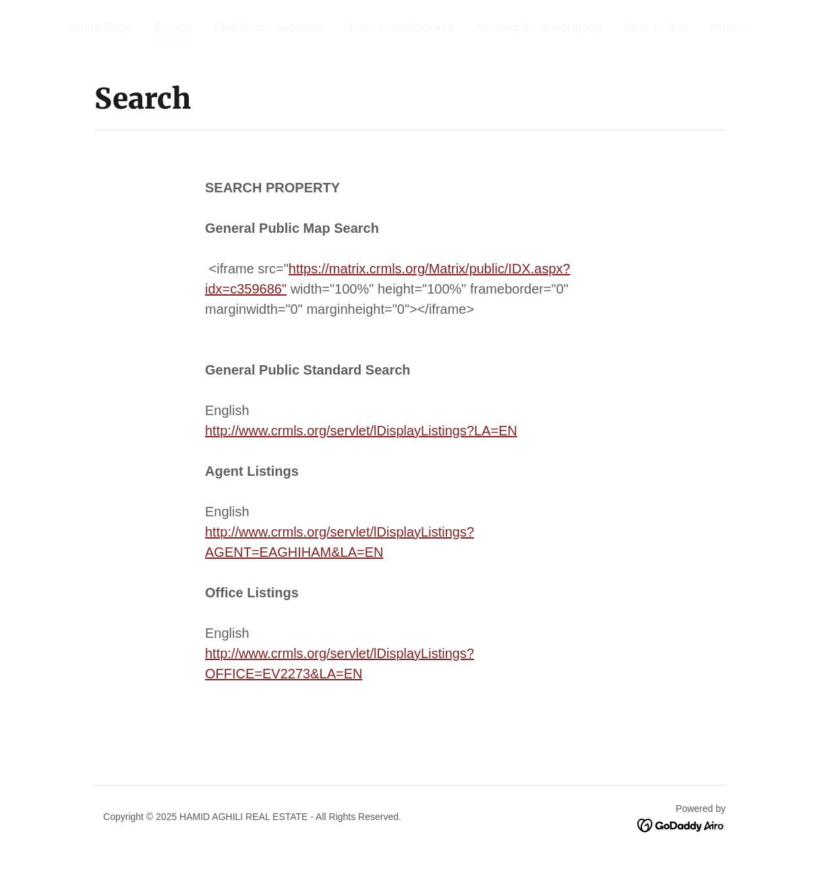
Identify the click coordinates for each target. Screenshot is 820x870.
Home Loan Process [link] (399, 27)
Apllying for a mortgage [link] (538, 27)
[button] (730, 28)
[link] (681, 824)
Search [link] (173, 27)
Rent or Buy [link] (656, 27)
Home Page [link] (101, 27)
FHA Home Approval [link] (268, 27)
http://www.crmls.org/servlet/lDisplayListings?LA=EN (361, 430)
